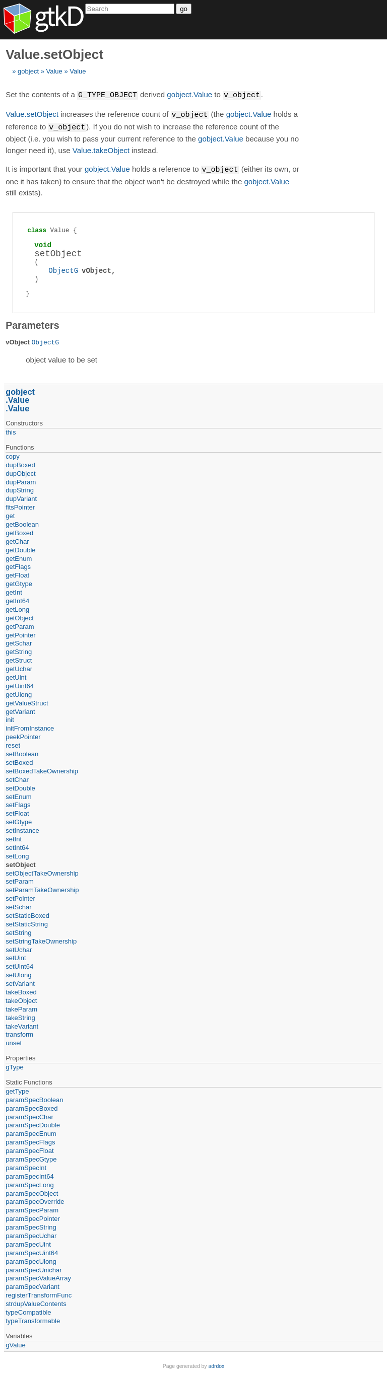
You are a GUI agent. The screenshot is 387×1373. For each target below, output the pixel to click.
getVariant (20, 709)
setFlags (18, 803)
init (10, 717)
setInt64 (17, 845)
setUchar (19, 948)
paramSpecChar (29, 1115)
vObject (96, 268)
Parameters (32, 323)
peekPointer (23, 735)
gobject (28, 71)
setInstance (22, 828)
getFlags (18, 564)
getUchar (19, 667)
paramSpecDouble (33, 1123)
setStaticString (27, 922)
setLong (17, 854)
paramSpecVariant (32, 1284)
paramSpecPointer (33, 1216)
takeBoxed (21, 990)
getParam (20, 624)
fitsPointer (20, 505)
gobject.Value (189, 95)
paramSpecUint (28, 1242)
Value (54, 71)
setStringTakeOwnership (41, 939)
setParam (20, 879)
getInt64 (17, 599)
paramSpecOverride (35, 1199)
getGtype (19, 582)
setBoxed (19, 760)
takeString (20, 1016)
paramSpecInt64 (29, 1174)
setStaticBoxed (27, 913)
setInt (14, 837)
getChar (17, 539)
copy (12, 454)
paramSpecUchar (31, 1234)
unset (14, 1041)
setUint (16, 956)
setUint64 (19, 964)
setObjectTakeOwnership (42, 871)
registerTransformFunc (39, 1293)
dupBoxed (20, 463)
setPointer (20, 896)
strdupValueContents (36, 1302)
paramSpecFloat (29, 1148)
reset (13, 743)
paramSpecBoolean (34, 1098)
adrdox (216, 1364)
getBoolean (22, 522)
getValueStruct (27, 701)
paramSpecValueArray (38, 1276)
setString (18, 930)
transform (19, 1032)
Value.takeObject (101, 148)
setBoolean (22, 752)
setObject (20, 862)
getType (17, 1089)
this (11, 430)
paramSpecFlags (30, 1140)
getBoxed (19, 531)
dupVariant (21, 496)
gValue (16, 1343)
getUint (16, 675)
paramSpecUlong (31, 1259)
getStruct (19, 658)
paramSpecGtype (31, 1157)
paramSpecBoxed (31, 1106)
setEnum (18, 795)
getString (19, 650)
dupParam (21, 480)
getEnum (19, 556)
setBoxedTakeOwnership (42, 769)
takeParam (21, 1007)
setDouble (20, 786)
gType (14, 1065)
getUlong (19, 692)
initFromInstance (30, 726)
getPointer (20, 633)
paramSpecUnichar (33, 1268)
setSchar (18, 905)
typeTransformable (33, 1319)
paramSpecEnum (31, 1131)
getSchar (19, 641)
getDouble (20, 548)
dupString (20, 488)
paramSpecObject (32, 1191)
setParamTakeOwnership (42, 888)
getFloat (17, 573)
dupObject (20, 471)
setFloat (17, 811)
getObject (20, 616)
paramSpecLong (29, 1183)
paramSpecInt (26, 1166)
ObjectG (63, 268)
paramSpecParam (32, 1208)
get (10, 514)
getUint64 (20, 684)
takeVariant (22, 1024)
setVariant (20, 981)
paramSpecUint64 (32, 1251)
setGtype (19, 820)
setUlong (18, 973)
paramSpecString (31, 1225)
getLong (17, 607)
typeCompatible (28, 1310)
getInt (14, 590)
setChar (17, 777)
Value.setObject (32, 114)
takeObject (21, 998)
